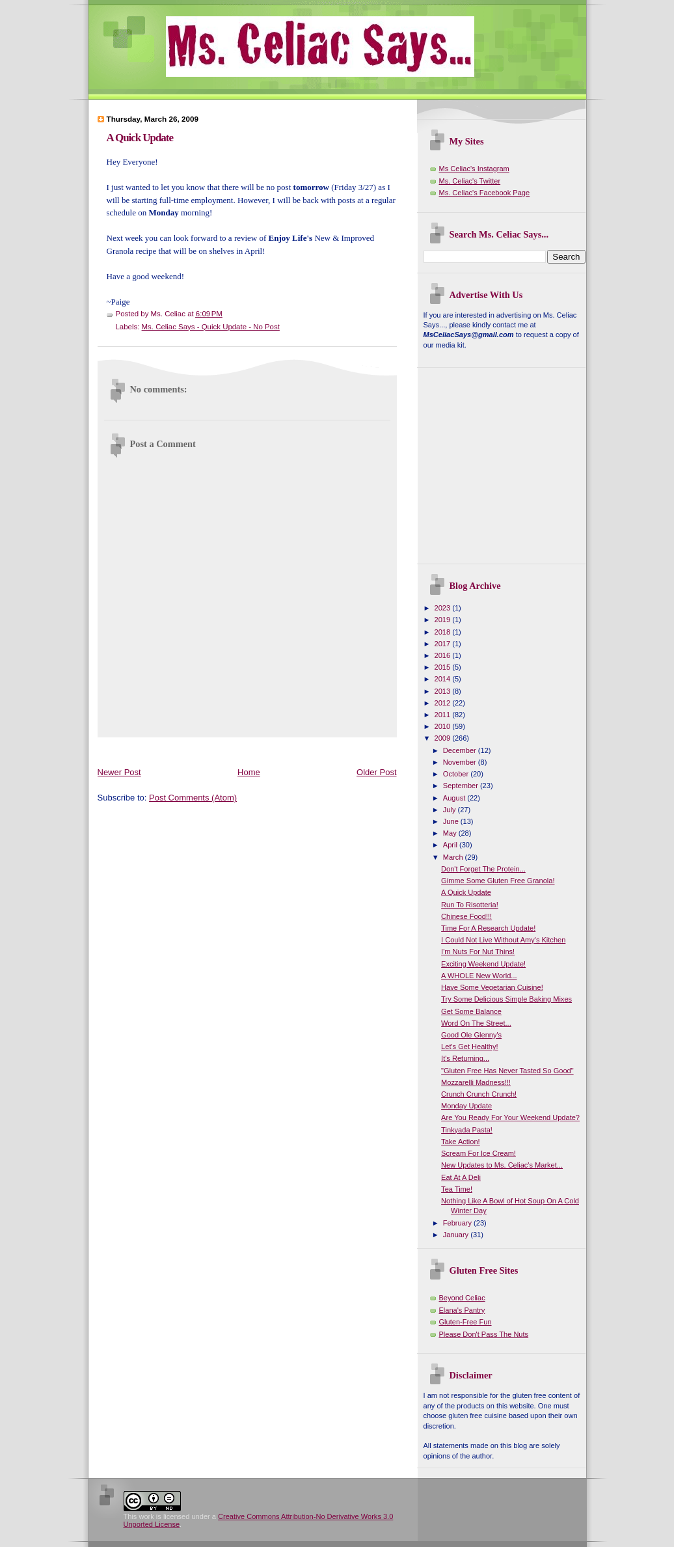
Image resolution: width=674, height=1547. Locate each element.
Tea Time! (456, 1189)
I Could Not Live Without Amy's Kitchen (503, 940)
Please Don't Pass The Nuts (484, 1334)
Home (248, 772)
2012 (444, 703)
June (452, 821)
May (451, 833)
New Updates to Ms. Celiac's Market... (502, 1165)
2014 (444, 679)
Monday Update (466, 1106)
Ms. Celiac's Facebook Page (484, 193)
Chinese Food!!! (466, 916)
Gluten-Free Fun (465, 1322)
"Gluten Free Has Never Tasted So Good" (507, 1071)
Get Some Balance (471, 1011)
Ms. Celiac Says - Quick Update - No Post (211, 327)
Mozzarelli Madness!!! (476, 1082)
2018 (444, 632)
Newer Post (119, 772)
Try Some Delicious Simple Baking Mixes (506, 999)
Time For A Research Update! (488, 928)
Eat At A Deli (461, 1177)
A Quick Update (140, 137)
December (460, 750)
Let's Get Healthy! (469, 1046)
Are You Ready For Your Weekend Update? (510, 1117)
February (458, 1223)
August (455, 798)
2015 (444, 667)
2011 (444, 715)
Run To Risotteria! (469, 905)
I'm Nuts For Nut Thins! (478, 951)
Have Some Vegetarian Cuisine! (492, 987)
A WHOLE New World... (479, 975)
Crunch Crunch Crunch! (479, 1094)
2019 (444, 619)
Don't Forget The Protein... (483, 869)
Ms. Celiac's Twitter (470, 181)
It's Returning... (465, 1058)
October (456, 774)
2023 (444, 608)
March (454, 857)
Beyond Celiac (462, 1298)
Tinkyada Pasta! (466, 1130)
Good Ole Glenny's (471, 1035)
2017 (444, 644)
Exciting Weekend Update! (483, 964)
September (461, 785)
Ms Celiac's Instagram (474, 168)
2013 (444, 691)
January (456, 1235)
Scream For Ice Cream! (478, 1153)
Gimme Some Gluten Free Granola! (497, 880)
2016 (444, 655)
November (460, 762)
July (450, 810)
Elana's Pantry (462, 1310)
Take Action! (460, 1141)
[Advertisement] (334, 749)
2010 (444, 726)
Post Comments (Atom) (193, 797)
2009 (444, 738)
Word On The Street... (476, 1023)
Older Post (376, 772)
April (451, 845)
